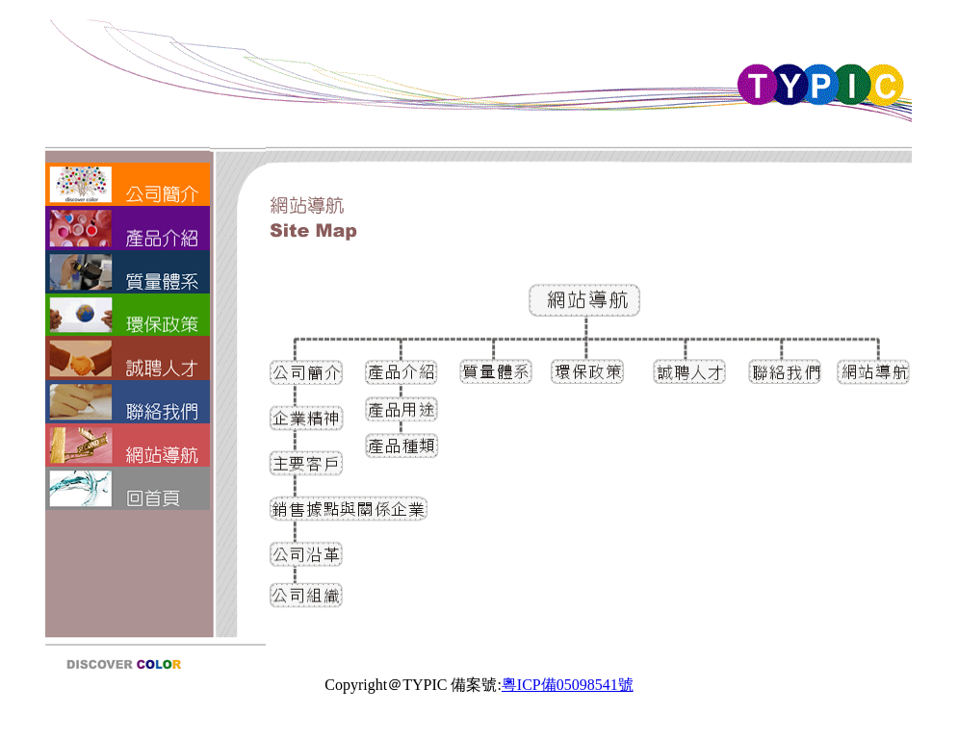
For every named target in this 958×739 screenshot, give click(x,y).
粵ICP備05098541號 (568, 684)
